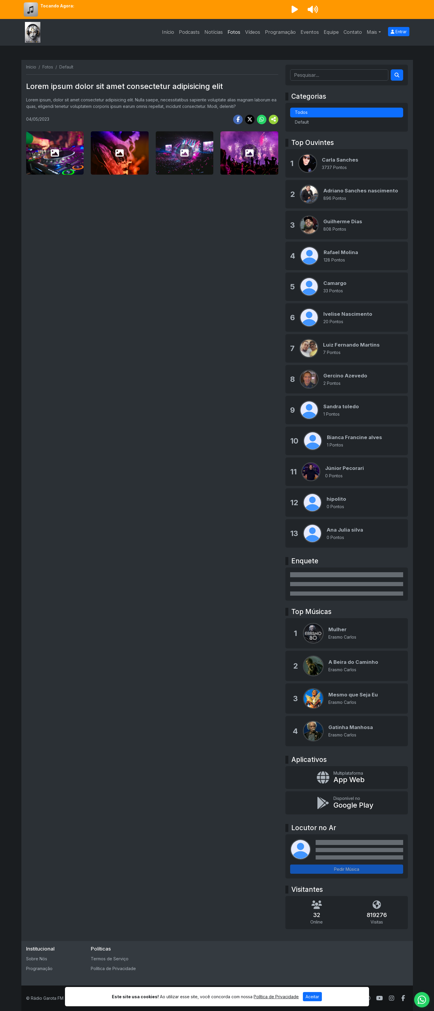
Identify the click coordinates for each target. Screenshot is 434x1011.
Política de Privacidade (113, 968)
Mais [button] (372, 32)
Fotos (234, 32)
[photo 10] (120, 153)
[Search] (397, 75)
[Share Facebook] (238, 119)
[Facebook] (403, 998)
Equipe (331, 32)
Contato (353, 32)
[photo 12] (249, 153)
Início (168, 32)
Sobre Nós (36, 958)
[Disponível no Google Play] (346, 802)
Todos (301, 112)
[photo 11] (185, 153)
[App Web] (346, 777)
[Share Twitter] (250, 119)
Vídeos (252, 32)
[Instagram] (391, 998)
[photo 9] (55, 153)
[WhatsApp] (368, 998)
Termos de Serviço (109, 958)
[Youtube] (379, 998)
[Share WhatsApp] (261, 119)
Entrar (399, 31)
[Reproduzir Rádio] (295, 9)
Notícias (213, 32)
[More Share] (273, 119)
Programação (280, 32)
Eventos (310, 32)
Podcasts (189, 32)
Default (302, 122)
